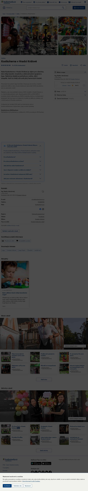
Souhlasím (7, 486)
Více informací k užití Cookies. (31, 481)
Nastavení (28, 486)
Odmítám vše (18, 486)
